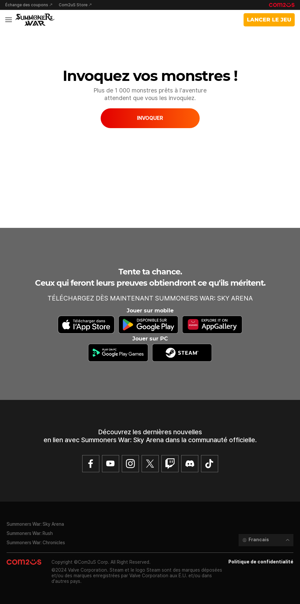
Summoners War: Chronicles (36, 542)
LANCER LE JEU (269, 20)
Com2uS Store (73, 5)
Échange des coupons (26, 5)
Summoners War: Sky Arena (35, 524)
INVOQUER (150, 118)
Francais (259, 539)
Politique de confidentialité (260, 561)
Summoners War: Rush (30, 533)
